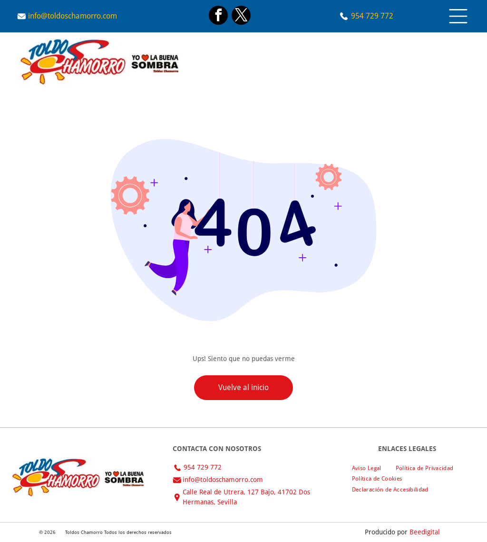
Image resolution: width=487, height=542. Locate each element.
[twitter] (241, 16)
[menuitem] (367, 467)
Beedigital (424, 532)
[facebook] (218, 16)
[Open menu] (458, 16)
